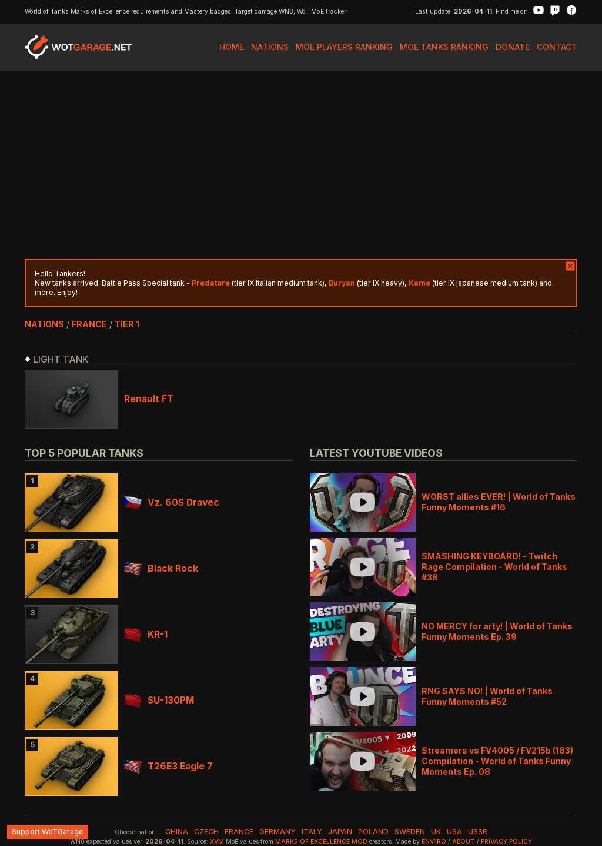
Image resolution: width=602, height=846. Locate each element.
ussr (477, 831)
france (89, 324)
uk (436, 831)
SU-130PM (159, 700)
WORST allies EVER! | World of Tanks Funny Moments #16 (499, 502)
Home (231, 47)
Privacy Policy (506, 841)
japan (340, 831)
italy (312, 831)
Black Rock (161, 568)
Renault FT (148, 398)
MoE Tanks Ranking (444, 47)
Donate (513, 47)
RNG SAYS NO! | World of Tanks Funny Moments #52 (487, 696)
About (463, 841)
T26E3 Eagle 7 (168, 766)
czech (206, 831)
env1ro (434, 841)
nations (44, 324)
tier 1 (127, 324)
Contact (557, 47)
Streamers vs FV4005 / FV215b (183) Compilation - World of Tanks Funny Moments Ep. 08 (497, 761)
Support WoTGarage (47, 831)
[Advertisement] (301, 164)
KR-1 (146, 634)
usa (454, 831)
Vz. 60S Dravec (171, 502)
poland (373, 831)
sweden (409, 831)
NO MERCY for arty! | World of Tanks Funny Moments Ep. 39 (497, 631)
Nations (270, 47)
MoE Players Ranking (344, 47)
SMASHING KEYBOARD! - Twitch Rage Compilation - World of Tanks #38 (494, 566)
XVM (217, 841)
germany (277, 831)
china (176, 831)
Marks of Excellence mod (321, 841)
